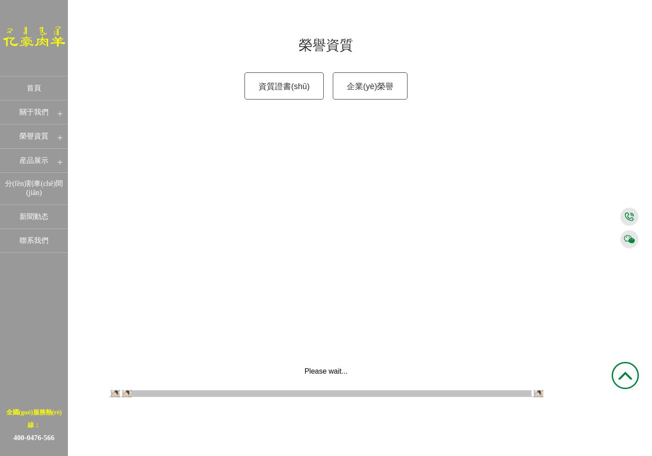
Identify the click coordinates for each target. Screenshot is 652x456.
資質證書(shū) (284, 86)
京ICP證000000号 (616, 451)
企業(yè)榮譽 (370, 86)
